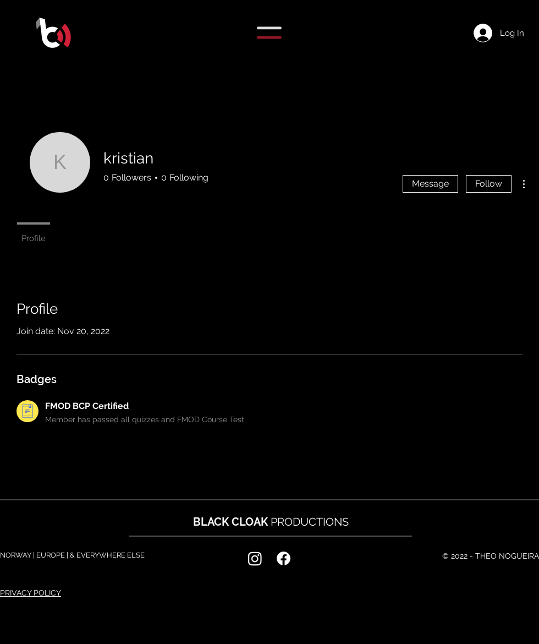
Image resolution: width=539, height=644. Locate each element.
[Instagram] (255, 558)
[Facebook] (283, 558)
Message (430, 183)
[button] (269, 32)
